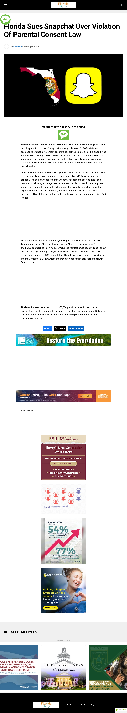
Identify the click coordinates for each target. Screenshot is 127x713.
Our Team (70, 704)
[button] (121, 710)
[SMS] (63, 135)
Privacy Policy (89, 704)
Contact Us (79, 704)
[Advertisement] (63, 220)
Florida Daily (17, 46)
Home (64, 704)
